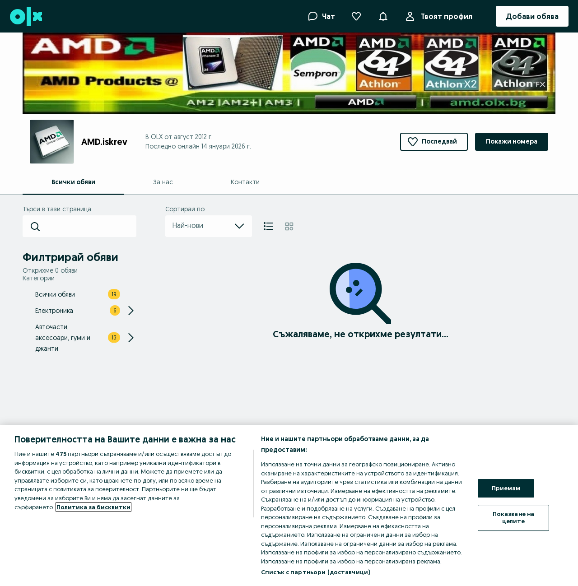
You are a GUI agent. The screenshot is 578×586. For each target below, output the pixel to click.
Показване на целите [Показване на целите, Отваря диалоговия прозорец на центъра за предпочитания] (514, 517)
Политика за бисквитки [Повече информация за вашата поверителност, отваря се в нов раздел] (93, 507)
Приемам (506, 488)
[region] (289, 505)
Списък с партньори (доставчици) (315, 572)
